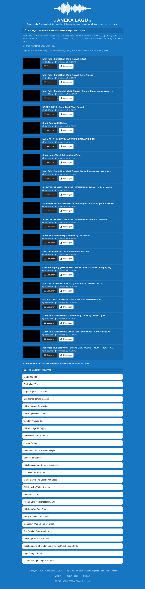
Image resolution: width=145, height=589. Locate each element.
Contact (86, 576)
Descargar (66, 66)
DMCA (58, 576)
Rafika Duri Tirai (31, 384)
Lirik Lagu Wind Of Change (36, 414)
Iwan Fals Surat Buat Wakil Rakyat (39, 450)
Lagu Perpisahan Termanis (36, 391)
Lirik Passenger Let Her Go (36, 436)
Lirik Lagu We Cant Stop (35, 509)
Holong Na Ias (30, 443)
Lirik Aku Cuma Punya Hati (36, 406)
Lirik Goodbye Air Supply (35, 428)
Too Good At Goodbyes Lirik (36, 531)
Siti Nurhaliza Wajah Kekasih (37, 487)
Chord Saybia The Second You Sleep (40, 480)
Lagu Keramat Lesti (32, 458)
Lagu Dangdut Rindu (33, 553)
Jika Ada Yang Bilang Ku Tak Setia (39, 561)
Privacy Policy (72, 576)
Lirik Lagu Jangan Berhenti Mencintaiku (41, 465)
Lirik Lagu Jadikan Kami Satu (37, 539)
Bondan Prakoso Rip (33, 421)
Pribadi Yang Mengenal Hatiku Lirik (39, 502)
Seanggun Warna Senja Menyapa (39, 524)
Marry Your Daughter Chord (36, 516)
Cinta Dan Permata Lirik (34, 472)
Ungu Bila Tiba (30, 377)
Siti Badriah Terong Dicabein (36, 399)
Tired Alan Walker (32, 494)
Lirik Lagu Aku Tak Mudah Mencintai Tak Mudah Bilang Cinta (51, 546)
